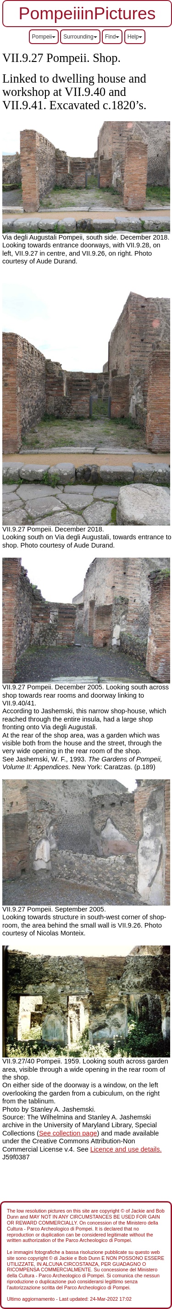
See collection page (68, 1133)
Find (112, 37)
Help (135, 37)
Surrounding (80, 37)
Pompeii (43, 37)
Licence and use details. (126, 1149)
